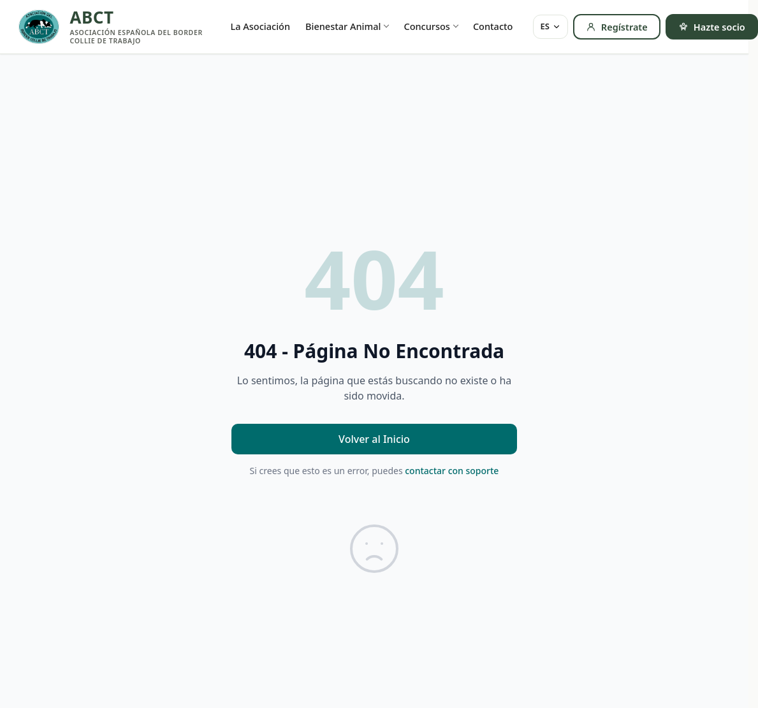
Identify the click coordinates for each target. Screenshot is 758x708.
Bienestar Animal (343, 26)
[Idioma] (550, 27)
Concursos (426, 26)
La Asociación (261, 26)
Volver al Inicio (374, 439)
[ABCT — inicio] (112, 26)
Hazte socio (711, 26)
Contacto (493, 26)
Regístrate (617, 26)
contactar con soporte (452, 471)
